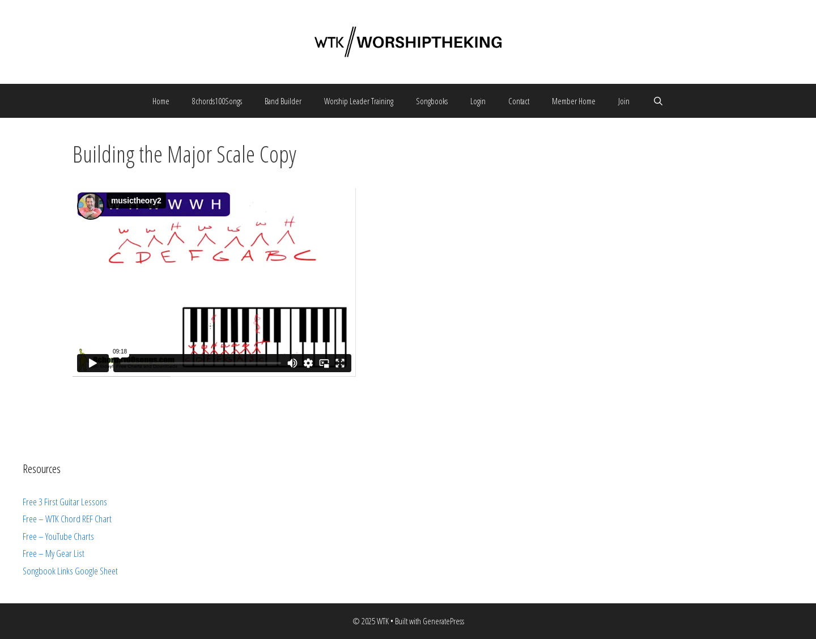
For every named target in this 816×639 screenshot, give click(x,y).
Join (624, 101)
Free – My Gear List (53, 553)
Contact (518, 101)
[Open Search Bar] (657, 101)
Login (478, 101)
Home (160, 101)
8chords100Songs (217, 101)
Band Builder (283, 101)
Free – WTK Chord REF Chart (67, 518)
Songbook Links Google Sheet (70, 570)
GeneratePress (443, 621)
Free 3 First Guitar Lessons (65, 501)
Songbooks (432, 101)
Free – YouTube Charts (58, 536)
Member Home (574, 101)
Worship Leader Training (358, 101)
